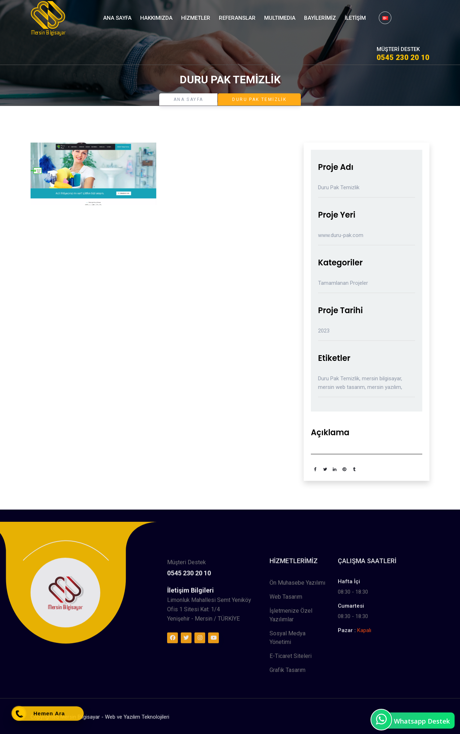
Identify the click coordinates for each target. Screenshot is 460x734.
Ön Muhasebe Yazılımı (297, 658)
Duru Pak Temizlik (338, 378)
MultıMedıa (279, 18)
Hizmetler (195, 18)
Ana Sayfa (117, 18)
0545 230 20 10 (403, 57)
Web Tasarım (286, 672)
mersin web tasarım (341, 387)
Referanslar (237, 18)
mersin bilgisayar (381, 378)
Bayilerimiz (320, 18)
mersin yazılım (384, 387)
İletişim (355, 18)
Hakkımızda (156, 18)
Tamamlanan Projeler (343, 283)
